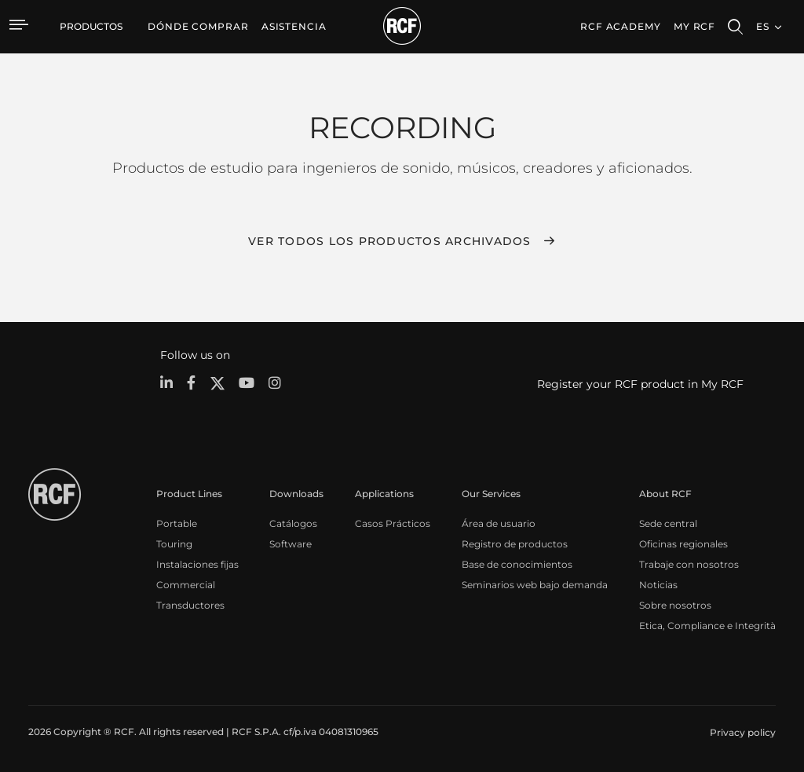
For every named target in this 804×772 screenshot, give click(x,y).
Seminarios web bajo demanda (535, 585)
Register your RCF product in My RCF (640, 384)
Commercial (185, 585)
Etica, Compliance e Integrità (707, 625)
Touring (174, 544)
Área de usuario (498, 523)
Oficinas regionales (683, 544)
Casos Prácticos (392, 523)
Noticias (658, 585)
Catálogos (293, 523)
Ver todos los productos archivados (390, 241)
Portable (176, 523)
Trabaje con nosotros (689, 564)
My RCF (694, 26)
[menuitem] (198, 27)
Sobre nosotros (675, 605)
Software (290, 544)
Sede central (668, 523)
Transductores (190, 605)
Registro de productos (515, 544)
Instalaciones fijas (197, 564)
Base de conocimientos (517, 564)
